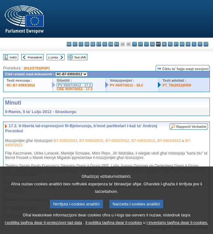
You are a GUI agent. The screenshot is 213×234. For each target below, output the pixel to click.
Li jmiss (53, 57)
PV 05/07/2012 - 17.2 (74, 85)
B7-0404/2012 (169, 141)
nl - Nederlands (164, 44)
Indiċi (13, 57)
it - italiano (134, 44)
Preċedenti (35, 57)
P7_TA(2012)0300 (177, 85)
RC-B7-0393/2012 (21, 85)
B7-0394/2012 (91, 141)
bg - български (69, 44)
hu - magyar (152, 44)
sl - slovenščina (194, 44)
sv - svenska (206, 44)
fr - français (116, 44)
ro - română (182, 44)
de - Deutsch (93, 44)
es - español (75, 44)
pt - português (176, 44)
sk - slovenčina (188, 44)
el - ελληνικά (104, 44)
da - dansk (87, 44)
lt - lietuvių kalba (146, 44)
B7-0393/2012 (65, 141)
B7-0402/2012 (117, 141)
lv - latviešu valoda (140, 44)
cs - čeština (81, 44)
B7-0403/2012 (143, 141)
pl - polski (170, 44)
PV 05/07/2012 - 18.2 (126, 85)
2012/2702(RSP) (36, 68)
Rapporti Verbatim (191, 126)
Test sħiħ (80, 57)
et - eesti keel (98, 44)
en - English (110, 44)
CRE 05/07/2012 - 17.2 (74, 89)
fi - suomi (200, 44)
